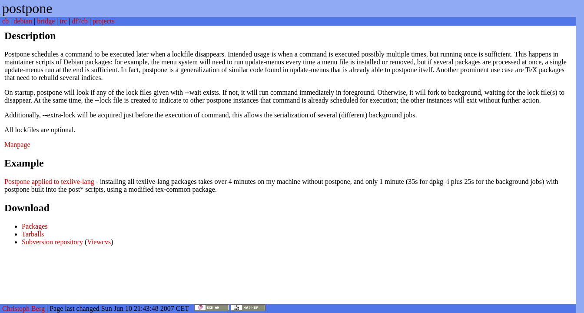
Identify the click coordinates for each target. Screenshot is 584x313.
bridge (46, 21)
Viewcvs (99, 242)
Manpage (17, 144)
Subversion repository (52, 242)
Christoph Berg (23, 308)
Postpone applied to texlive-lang (49, 181)
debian (22, 21)
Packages (35, 226)
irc (63, 21)
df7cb (79, 21)
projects (104, 21)
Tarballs (33, 234)
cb (5, 21)
